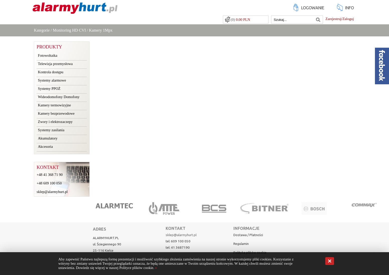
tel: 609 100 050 (178, 241)
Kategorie (42, 30)
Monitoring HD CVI (69, 30)
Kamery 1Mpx (101, 30)
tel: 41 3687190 (178, 247)
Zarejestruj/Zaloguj (340, 19)
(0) (240, 20)
